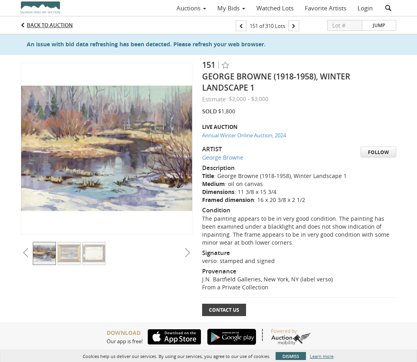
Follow (378, 152)
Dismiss (290, 356)
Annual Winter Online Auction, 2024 (244, 135)
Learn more (322, 356)
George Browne (222, 157)
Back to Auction (50, 25)
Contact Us (224, 310)
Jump (379, 25)
